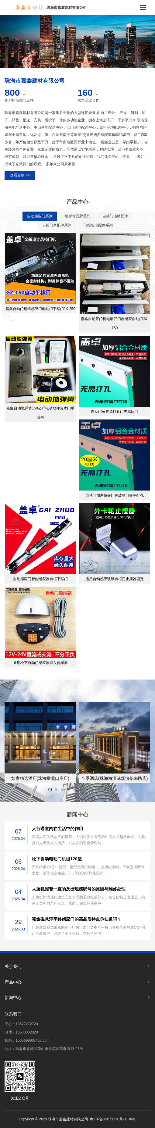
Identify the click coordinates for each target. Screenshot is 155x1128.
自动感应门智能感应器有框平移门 (40, 579)
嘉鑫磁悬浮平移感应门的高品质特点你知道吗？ (76, 919)
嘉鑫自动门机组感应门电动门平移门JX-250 (40, 309)
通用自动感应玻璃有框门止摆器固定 (114, 579)
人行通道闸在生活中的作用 (57, 828)
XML (132, 1119)
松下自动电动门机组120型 (56, 858)
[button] (75, 64)
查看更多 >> (20, 175)
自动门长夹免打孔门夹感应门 (114, 411)
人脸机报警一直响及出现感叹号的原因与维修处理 (79, 889)
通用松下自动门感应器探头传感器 (40, 663)
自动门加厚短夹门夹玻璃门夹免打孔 (114, 495)
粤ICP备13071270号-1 (108, 1119)
